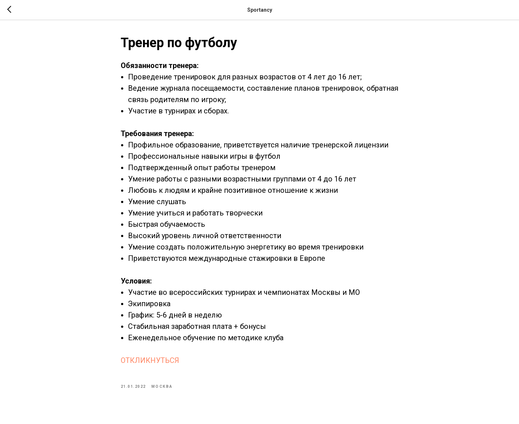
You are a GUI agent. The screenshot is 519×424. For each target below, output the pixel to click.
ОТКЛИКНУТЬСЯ (150, 360)
